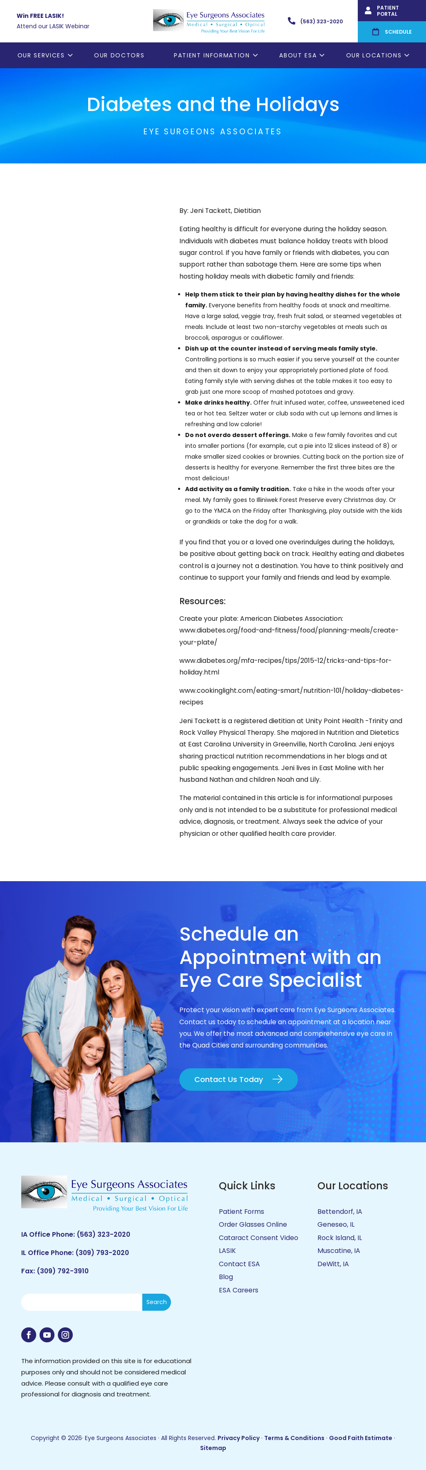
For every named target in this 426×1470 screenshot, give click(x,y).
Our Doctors (119, 55)
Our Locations (374, 55)
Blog (226, 1277)
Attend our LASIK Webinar (53, 26)
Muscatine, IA (338, 1250)
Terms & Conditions (294, 1438)
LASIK (227, 1250)
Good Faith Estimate (360, 1438)
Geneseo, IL (335, 1224)
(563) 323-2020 (103, 1234)
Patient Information (212, 55)
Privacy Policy (239, 1438)
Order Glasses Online (253, 1224)
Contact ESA (239, 1264)
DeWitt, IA (333, 1264)
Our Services (41, 55)
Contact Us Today (228, 1079)
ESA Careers (238, 1290)
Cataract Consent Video (258, 1238)
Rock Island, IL (339, 1238)
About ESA (298, 55)
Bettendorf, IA (339, 1211)
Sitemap (213, 1448)
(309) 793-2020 (102, 1253)
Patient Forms (241, 1211)
